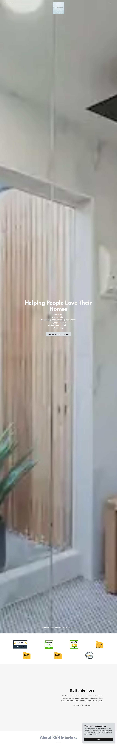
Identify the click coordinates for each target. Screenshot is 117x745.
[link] (58, 2)
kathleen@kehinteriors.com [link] (53, 627)
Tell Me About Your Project (58, 334)
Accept (99, 739)
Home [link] (6, 3)
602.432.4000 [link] (69, 627)
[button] (110, 3)
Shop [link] (12, 3)
